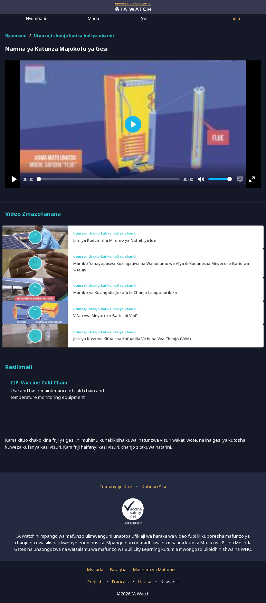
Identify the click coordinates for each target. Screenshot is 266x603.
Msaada (95, 569)
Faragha (118, 569)
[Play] (14, 179)
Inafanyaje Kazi (116, 487)
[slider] (108, 179)
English (95, 581)
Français (120, 581)
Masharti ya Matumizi (155, 569)
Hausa (144, 581)
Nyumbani (36, 18)
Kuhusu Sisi (154, 487)
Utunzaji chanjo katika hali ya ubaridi (74, 35)
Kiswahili (170, 581)
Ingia (235, 18)
